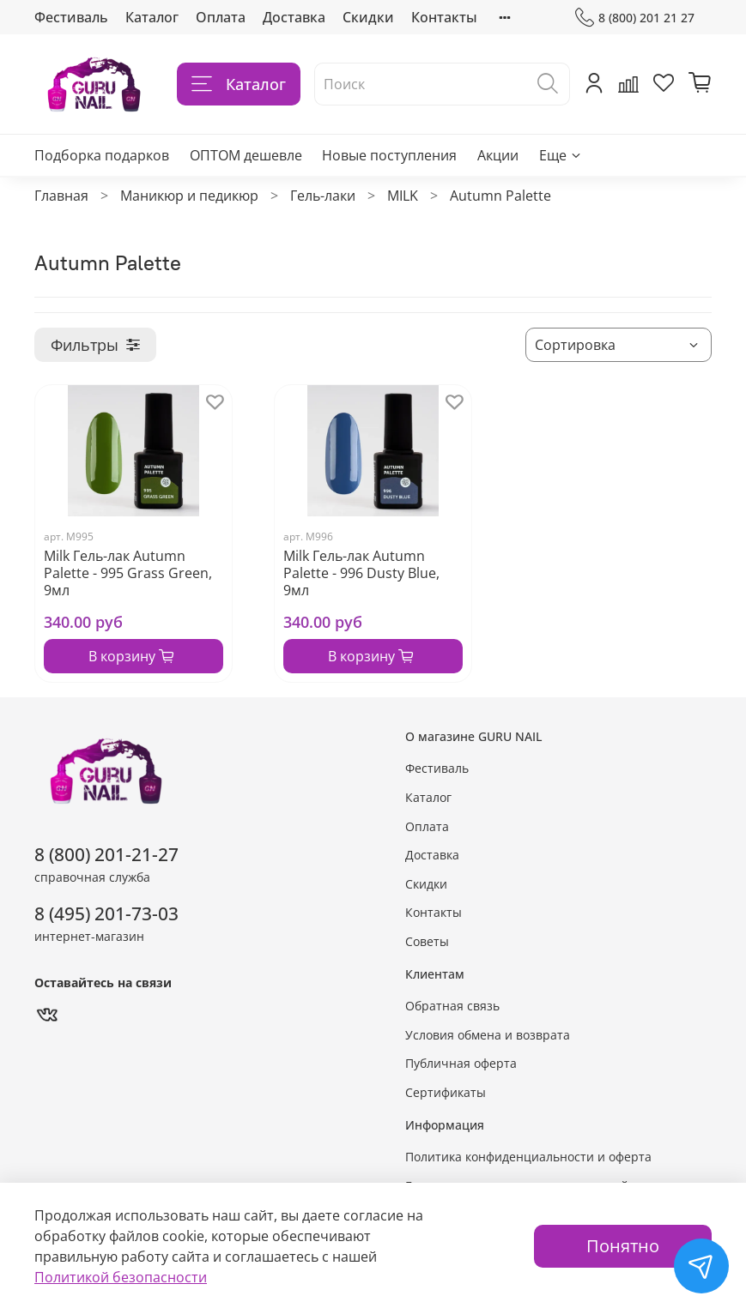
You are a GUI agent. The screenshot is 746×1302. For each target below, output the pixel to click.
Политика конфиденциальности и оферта (528, 1156)
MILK (402, 195)
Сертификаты (445, 1092)
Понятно (622, 1245)
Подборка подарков (101, 155)
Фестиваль (71, 17)
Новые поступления (389, 155)
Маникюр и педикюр (189, 195)
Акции (498, 155)
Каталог (152, 17)
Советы (427, 941)
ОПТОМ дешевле (246, 155)
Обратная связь (452, 1006)
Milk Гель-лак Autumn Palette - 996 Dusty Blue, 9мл (361, 573)
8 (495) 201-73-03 (106, 913)
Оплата (221, 17)
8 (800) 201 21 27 (634, 18)
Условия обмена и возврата (487, 1035)
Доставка (294, 17)
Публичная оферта (461, 1063)
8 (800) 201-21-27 (106, 854)
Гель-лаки (322, 195)
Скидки (368, 17)
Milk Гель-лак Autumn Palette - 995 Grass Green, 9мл (128, 573)
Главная (61, 195)
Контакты (444, 17)
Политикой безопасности (120, 1277)
